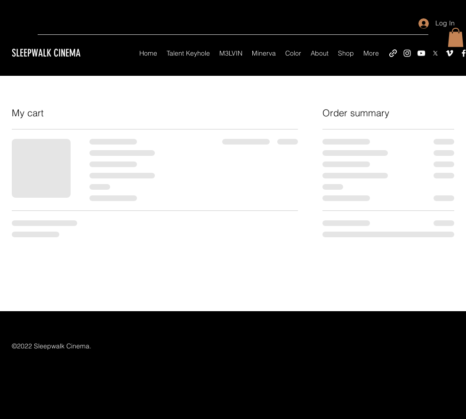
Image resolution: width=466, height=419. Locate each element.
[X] (435, 53)
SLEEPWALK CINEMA (46, 53)
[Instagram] (407, 53)
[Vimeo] (449, 53)
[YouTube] (421, 53)
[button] (456, 37)
